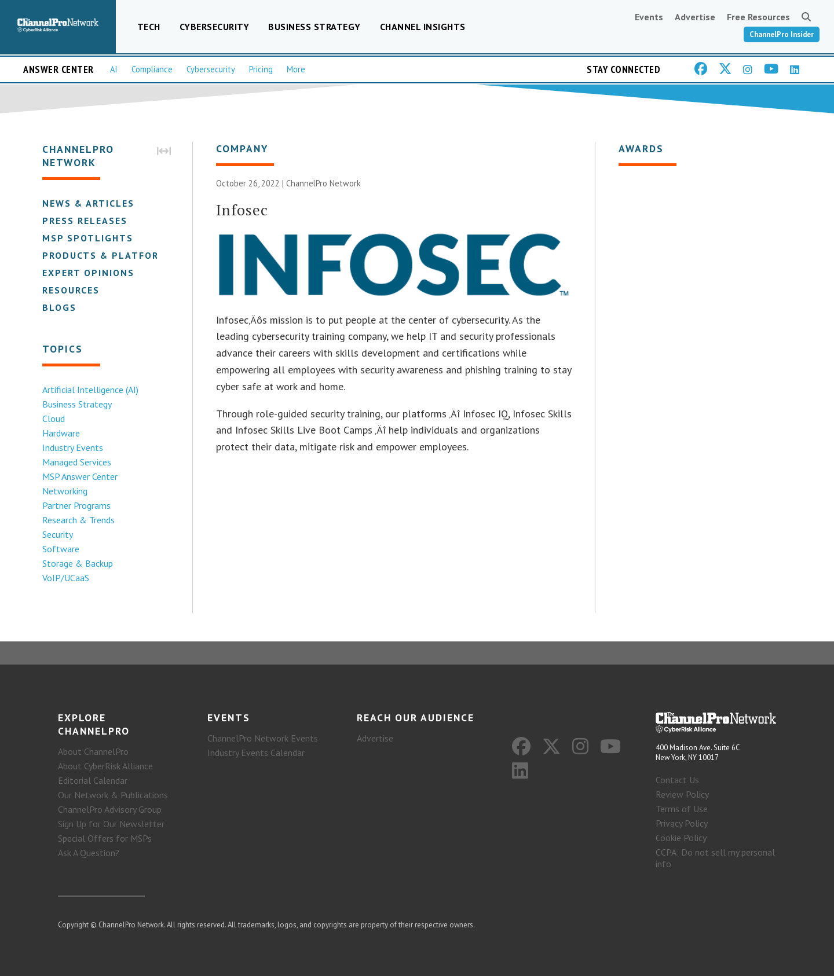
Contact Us (677, 780)
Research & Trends (78, 520)
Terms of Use (682, 808)
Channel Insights (423, 26)
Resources (70, 290)
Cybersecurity (215, 26)
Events (649, 17)
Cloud (53, 418)
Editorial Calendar (92, 780)
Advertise (695, 17)
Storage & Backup (77, 563)
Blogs (59, 307)
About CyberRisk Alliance (105, 766)
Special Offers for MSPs (105, 838)
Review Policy (682, 794)
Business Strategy (314, 26)
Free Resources (758, 17)
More (296, 69)
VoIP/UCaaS (65, 578)
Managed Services (76, 462)
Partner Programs (76, 505)
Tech (148, 26)
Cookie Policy (681, 837)
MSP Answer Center (79, 476)
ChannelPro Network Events (262, 738)
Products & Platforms (107, 255)
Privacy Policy (682, 823)
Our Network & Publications (113, 795)
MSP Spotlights (87, 238)
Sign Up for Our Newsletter (111, 824)
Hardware (60, 433)
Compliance (152, 69)
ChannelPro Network (323, 183)
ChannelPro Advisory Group (110, 809)
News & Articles (88, 203)
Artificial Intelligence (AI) (90, 389)
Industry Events (72, 447)
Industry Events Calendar (256, 752)
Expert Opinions (88, 272)
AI (114, 69)
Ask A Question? (88, 852)
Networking (64, 491)
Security (57, 534)
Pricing (261, 69)
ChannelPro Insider (781, 34)
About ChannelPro (93, 751)
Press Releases (84, 220)
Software (60, 549)
